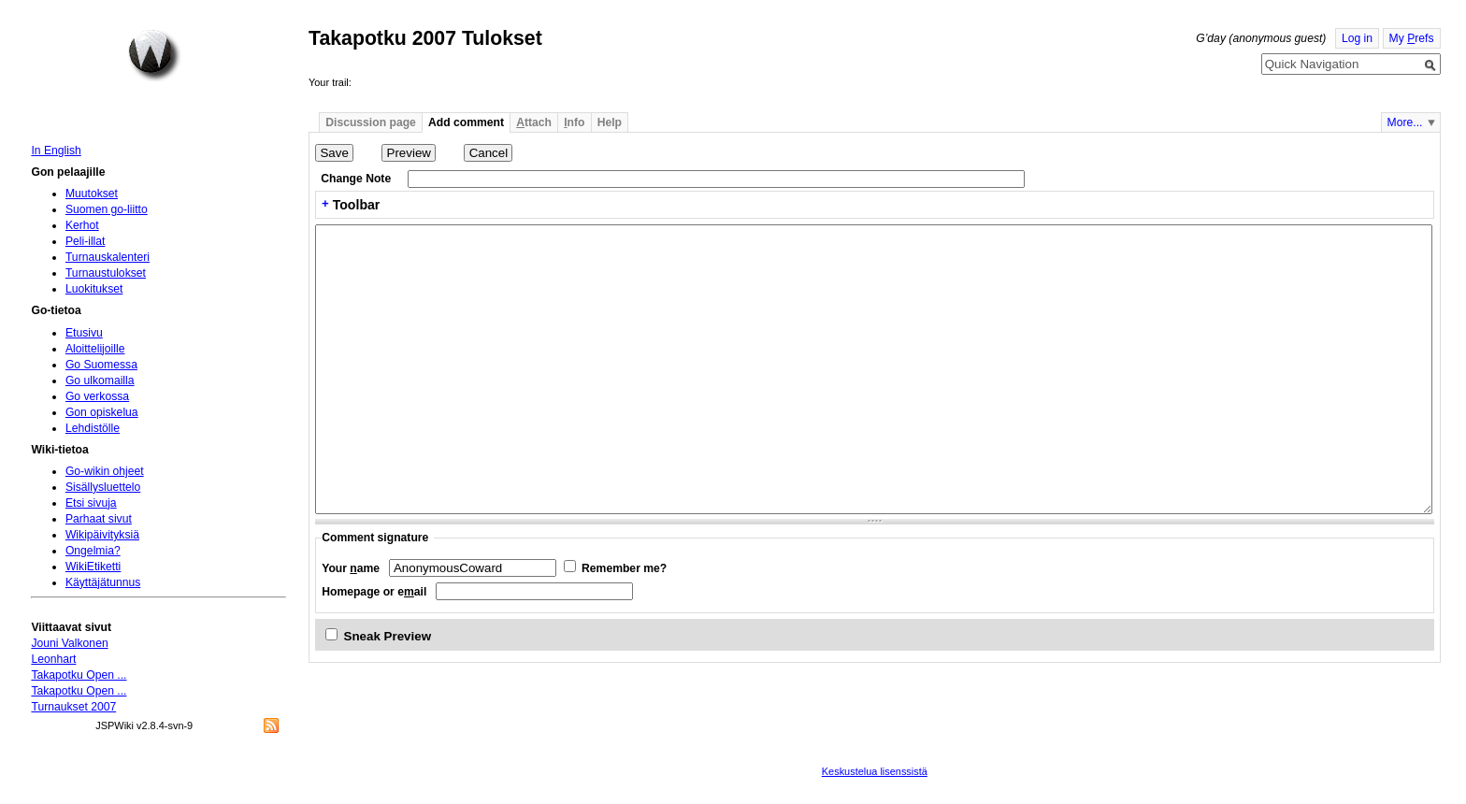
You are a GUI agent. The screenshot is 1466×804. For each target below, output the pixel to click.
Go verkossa (97, 396)
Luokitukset (94, 288)
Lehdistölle (92, 428)
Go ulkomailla (100, 380)
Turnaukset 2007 (73, 706)
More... (1405, 122)
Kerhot (82, 225)
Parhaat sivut (98, 518)
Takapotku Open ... (78, 675)
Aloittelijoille (95, 348)
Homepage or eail (374, 591)
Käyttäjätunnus (102, 582)
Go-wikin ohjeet (104, 471)
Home (154, 55)
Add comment (466, 122)
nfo (574, 122)
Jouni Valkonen (69, 643)
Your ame (351, 568)
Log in (1357, 38)
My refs (1411, 38)
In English (55, 150)
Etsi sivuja (91, 503)
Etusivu (84, 332)
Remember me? (624, 568)
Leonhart (53, 659)
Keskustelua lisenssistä (874, 771)
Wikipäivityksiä (102, 534)
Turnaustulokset (105, 273)
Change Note (356, 178)
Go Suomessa (101, 364)
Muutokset (91, 193)
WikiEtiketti (93, 566)
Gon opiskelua (101, 412)
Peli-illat (85, 241)
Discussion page (370, 122)
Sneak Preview (388, 636)
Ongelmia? (93, 550)
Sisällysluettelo (102, 487)
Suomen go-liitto (106, 209)
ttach (534, 122)
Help (609, 122)
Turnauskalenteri (107, 257)
